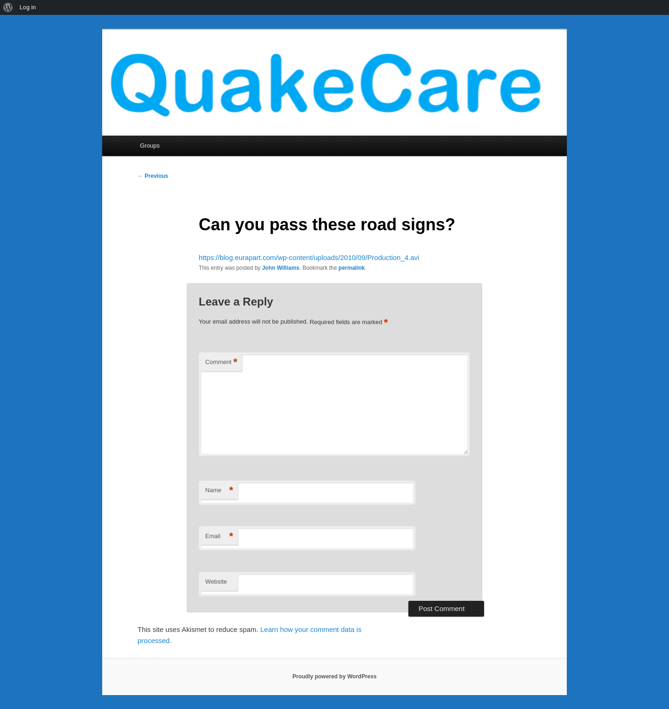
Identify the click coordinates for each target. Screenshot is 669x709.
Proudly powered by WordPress (334, 676)
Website (216, 581)
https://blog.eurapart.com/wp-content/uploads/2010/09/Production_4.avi (309, 257)
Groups (150, 145)
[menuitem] (8, 7)
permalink (352, 268)
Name (219, 490)
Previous (153, 176)
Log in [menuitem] (28, 7)
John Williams (281, 268)
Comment (221, 362)
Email (219, 536)
